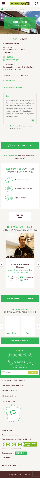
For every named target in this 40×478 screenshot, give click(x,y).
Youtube (15, 355)
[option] (20, 260)
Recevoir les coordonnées (22, 145)
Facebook (10, 355)
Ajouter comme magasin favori (21, 25)
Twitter (30, 355)
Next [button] (38, 264)
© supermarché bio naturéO (20, 474)
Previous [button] (1, 264)
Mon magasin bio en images (14, 87)
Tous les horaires (10, 80)
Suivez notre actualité (20, 368)
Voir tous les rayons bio (20, 341)
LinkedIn (25, 355)
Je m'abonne (33, 372)
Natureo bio (20, 3)
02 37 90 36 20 (11, 57)
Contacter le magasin (13, 60)
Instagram (20, 355)
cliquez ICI (7, 457)
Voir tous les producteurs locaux (20, 298)
